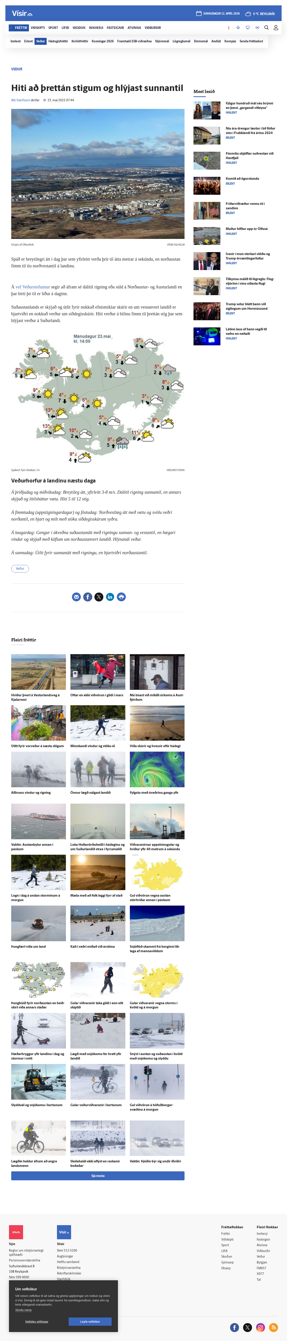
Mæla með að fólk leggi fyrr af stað (96, 896)
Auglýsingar (65, 1256)
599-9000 (22, 1277)
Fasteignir (263, 1240)
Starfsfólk (63, 1279)
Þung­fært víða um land (28, 947)
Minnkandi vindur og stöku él (92, 746)
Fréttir (225, 1234)
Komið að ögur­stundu (242, 179)
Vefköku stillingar (36, 1321)
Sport (225, 1245)
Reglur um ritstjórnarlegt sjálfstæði (26, 1253)
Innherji (262, 1234)
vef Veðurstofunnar (32, 286)
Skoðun (226, 1257)
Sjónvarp (227, 1262)
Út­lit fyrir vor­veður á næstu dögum (37, 746)
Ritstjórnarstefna (68, 1268)
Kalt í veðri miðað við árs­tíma (92, 947)
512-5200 (70, 1250)
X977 (260, 1274)
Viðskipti (227, 1240)
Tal (259, 1280)
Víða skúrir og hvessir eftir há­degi (155, 746)
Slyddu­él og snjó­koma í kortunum (37, 1105)
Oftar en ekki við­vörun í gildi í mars (96, 695)
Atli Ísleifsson (20, 100)
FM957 (261, 1268)
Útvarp (225, 1268)
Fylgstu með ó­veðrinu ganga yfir (154, 793)
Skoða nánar (23, 1310)
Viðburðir (263, 1251)
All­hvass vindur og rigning (31, 793)
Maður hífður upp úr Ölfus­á (247, 229)
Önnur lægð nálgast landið (90, 793)
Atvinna (262, 1245)
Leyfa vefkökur (90, 1321)
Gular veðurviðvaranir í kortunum (96, 1105)
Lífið (224, 1251)
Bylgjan (262, 1262)
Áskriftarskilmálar (69, 1273)
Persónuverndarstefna (24, 1260)
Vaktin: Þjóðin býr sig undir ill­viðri (155, 1161)
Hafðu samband (68, 1262)
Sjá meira (97, 1176)
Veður (20, 569)
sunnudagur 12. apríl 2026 (221, 14)
